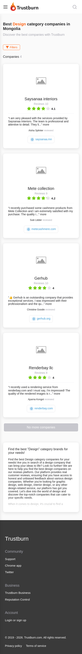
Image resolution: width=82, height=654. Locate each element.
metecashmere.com (41, 229)
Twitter (9, 572)
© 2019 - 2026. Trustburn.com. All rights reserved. (35, 637)
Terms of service (36, 645)
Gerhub (41, 278)
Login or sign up (15, 620)
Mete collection (41, 188)
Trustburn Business (18, 592)
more (46, 124)
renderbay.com (41, 408)
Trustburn (17, 539)
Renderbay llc (41, 368)
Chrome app (13, 565)
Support (10, 559)
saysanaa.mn (41, 139)
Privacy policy (13, 645)
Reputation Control (17, 599)
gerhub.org (41, 319)
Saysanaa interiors (41, 99)
